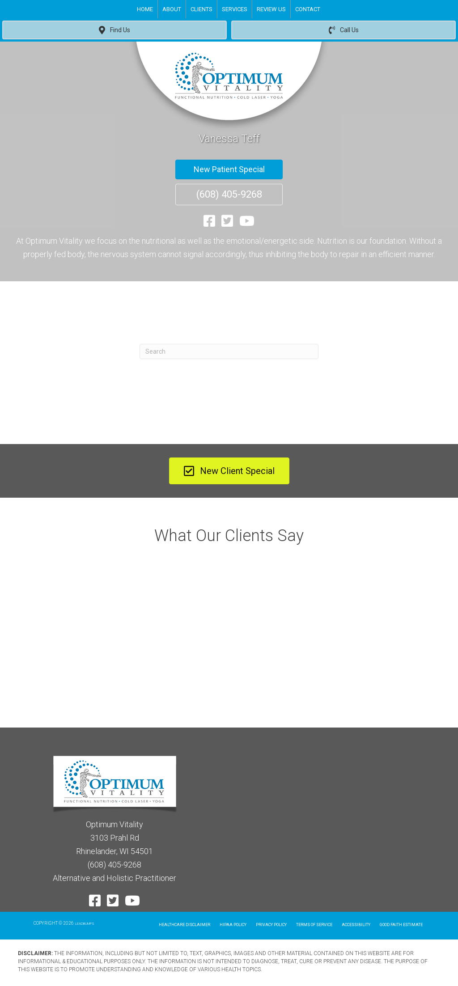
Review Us (271, 9)
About (171, 9)
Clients (201, 9)
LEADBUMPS (84, 924)
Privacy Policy (271, 925)
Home (145, 9)
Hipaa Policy (233, 925)
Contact (307, 9)
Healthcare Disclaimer (184, 925)
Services (234, 9)
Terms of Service (314, 925)
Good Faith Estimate (401, 925)
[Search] (229, 351)
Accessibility (356, 925)
